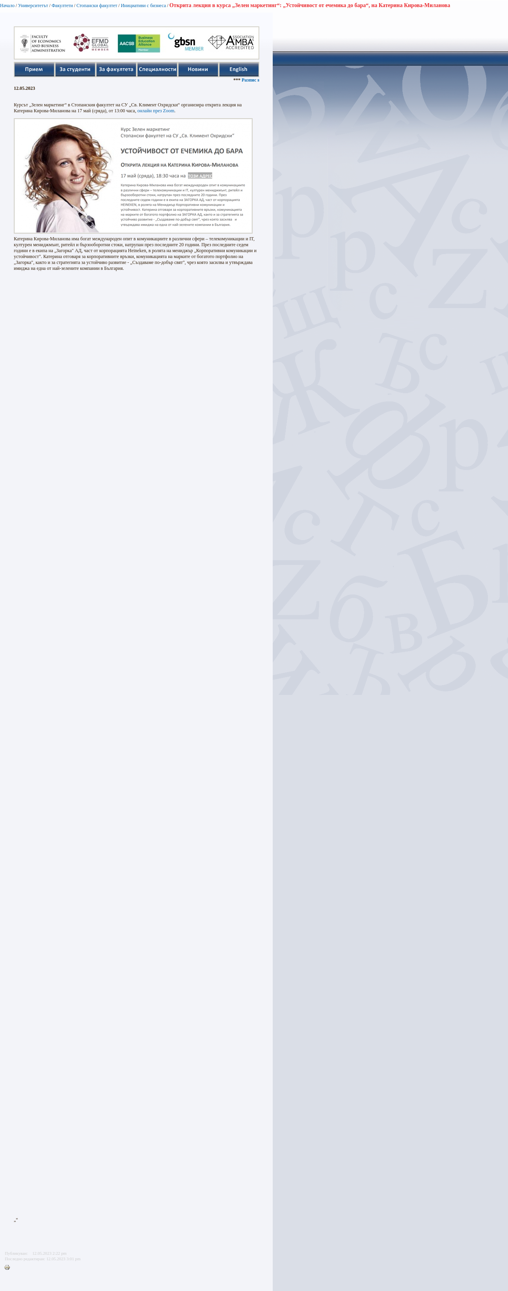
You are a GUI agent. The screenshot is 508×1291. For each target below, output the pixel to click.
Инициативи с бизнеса (143, 5)
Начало (7, 5)
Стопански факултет (96, 5)
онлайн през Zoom (155, 110)
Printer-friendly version (9, 1267)
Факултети (62, 5)
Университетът (33, 5)
